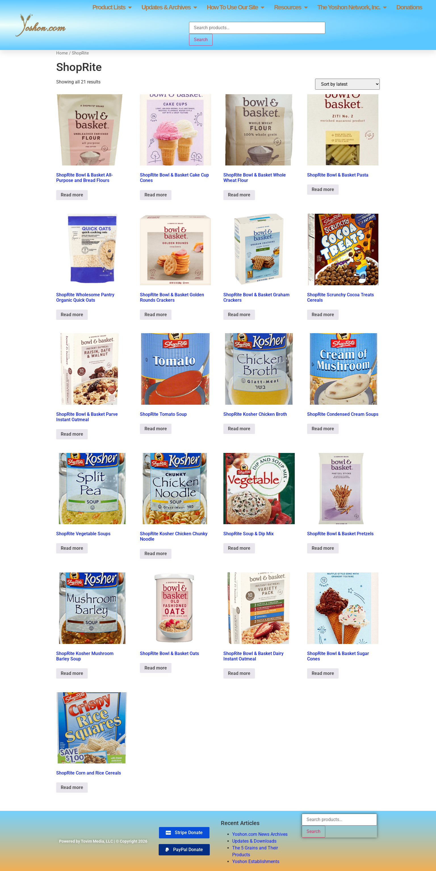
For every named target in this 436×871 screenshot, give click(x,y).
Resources (290, 7)
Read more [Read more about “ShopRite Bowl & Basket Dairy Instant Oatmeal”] (239, 673)
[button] (184, 849)
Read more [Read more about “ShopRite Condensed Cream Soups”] (323, 428)
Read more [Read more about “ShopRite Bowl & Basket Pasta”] (323, 189)
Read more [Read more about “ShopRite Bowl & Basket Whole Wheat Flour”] (239, 195)
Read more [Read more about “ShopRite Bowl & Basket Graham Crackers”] (239, 314)
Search (201, 39)
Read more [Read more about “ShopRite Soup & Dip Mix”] (239, 548)
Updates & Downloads (254, 841)
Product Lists (111, 7)
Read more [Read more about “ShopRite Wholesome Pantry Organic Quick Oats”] (72, 314)
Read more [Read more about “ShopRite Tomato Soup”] (155, 428)
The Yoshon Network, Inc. (351, 7)
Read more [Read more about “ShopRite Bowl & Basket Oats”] (155, 668)
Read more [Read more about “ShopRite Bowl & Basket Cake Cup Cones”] (155, 195)
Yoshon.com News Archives (260, 834)
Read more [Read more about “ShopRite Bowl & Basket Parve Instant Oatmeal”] (72, 434)
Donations (409, 7)
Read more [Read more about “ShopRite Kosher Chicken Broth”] (239, 428)
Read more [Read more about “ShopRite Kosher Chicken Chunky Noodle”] (155, 553)
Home (62, 53)
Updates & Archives (169, 7)
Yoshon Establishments (255, 861)
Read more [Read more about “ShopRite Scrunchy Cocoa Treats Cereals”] (323, 314)
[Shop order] (347, 84)
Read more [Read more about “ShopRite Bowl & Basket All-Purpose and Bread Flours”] (72, 195)
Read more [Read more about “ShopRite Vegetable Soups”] (72, 548)
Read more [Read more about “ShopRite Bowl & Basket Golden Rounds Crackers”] (155, 314)
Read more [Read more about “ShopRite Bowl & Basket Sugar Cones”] (323, 673)
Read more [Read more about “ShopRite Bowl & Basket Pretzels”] (323, 548)
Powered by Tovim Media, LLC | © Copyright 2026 (103, 841)
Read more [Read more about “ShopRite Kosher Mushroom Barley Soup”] (72, 673)
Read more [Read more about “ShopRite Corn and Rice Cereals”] (72, 787)
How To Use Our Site (235, 7)
